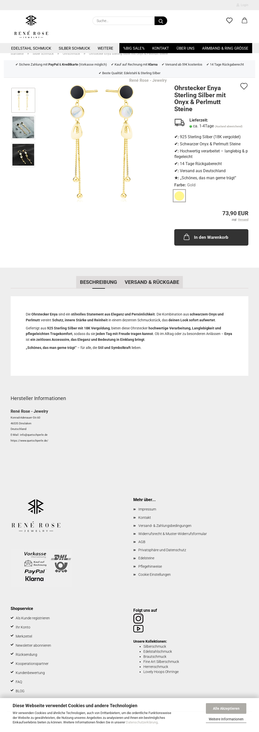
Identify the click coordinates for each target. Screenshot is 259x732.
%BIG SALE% (134, 48)
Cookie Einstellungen (154, 574)
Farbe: (185, 185)
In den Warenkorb (205, 237)
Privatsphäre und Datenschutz (162, 550)
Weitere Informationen (226, 719)
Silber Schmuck (74, 48)
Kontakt (160, 48)
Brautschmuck (154, 657)
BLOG (20, 691)
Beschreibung (98, 282)
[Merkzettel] (229, 20)
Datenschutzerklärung (142, 722)
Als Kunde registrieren (33, 618)
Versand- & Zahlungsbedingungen (164, 526)
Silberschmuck (154, 646)
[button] (244, 20)
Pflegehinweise (150, 566)
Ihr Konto (23, 627)
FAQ (19, 682)
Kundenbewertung (30, 673)
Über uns (186, 48)
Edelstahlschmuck (157, 651)
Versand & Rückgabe (152, 282)
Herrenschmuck (155, 667)
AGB (141, 542)
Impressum (147, 509)
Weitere (105, 48)
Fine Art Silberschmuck (161, 662)
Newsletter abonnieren (33, 645)
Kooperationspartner (32, 664)
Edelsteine (146, 558)
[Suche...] (161, 20)
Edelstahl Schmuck (31, 48)
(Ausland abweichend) (229, 126)
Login (242, 5)
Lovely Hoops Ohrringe (161, 672)
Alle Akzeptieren (226, 708)
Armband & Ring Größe (225, 48)
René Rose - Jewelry (148, 80)
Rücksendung (26, 654)
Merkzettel (24, 636)
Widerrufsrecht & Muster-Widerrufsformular (172, 534)
